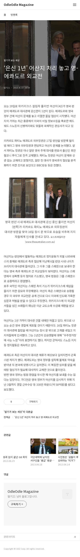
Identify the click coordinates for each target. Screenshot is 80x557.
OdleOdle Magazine (19, 5)
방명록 (14, 14)
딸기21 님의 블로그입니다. (22, 496)
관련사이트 (9, 536)
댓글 (6, 474)
